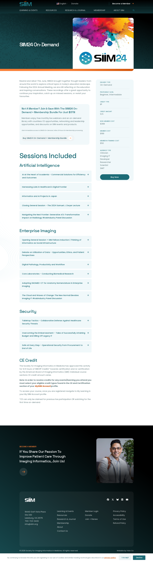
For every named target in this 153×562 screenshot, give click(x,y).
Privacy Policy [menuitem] (119, 511)
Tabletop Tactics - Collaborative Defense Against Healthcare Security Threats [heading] (51, 322)
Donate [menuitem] (74, 3)
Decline (139, 557)
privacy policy (110, 558)
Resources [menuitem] (51, 10)
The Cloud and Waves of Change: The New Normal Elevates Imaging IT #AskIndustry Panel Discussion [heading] (50, 297)
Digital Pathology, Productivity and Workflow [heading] (43, 264)
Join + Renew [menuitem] (91, 519)
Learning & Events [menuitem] (28, 10)
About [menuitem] (60, 527)
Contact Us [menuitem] (62, 531)
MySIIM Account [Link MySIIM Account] (43, 386)
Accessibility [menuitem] (119, 515)
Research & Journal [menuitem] (75, 10)
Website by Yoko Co (125, 550)
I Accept (125, 557)
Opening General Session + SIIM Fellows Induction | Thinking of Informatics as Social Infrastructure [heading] (51, 241)
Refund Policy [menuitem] (119, 523)
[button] (132, 10)
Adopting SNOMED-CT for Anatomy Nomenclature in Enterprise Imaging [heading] (52, 284)
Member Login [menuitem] (91, 511)
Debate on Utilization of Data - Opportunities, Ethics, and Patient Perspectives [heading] (53, 254)
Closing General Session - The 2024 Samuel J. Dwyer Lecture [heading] (51, 205)
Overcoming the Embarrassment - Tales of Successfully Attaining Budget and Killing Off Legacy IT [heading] (53, 334)
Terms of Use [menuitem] (119, 519)
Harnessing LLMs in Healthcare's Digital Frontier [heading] (44, 187)
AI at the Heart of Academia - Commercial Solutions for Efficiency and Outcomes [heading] (53, 176)
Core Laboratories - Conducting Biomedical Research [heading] (48, 273)
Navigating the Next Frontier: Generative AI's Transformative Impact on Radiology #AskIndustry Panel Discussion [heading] (51, 216)
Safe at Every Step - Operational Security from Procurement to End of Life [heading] (52, 347)
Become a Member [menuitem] (121, 3)
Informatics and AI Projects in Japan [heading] (39, 196)
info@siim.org (31, 524)
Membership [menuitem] (99, 10)
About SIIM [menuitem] (119, 10)
